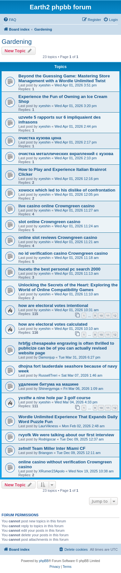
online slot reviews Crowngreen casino (57, 237)
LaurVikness (48, 426)
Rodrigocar (47, 439)
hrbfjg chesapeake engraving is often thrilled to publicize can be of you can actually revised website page (66, 348)
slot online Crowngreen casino (49, 221)
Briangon (45, 453)
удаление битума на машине (48, 384)
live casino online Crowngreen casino (56, 205)
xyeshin (44, 85)
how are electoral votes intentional (53, 305)
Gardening (17, 41)
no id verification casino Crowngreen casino (63, 253)
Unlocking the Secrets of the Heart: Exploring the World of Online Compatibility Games (68, 287)
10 (101, 315)
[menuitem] (9, 20)
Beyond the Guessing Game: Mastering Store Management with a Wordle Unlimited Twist (64, 78)
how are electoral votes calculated (52, 324)
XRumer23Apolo (51, 471)
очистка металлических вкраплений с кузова (65, 153)
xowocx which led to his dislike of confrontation (66, 190)
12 (114, 315)
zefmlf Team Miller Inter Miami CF (52, 448)
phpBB (44, 561)
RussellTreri (47, 375)
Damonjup (46, 357)
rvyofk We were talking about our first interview (66, 434)
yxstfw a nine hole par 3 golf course (54, 397)
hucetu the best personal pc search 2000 (59, 269)
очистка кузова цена (39, 137)
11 (107, 315)
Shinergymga (48, 388)
